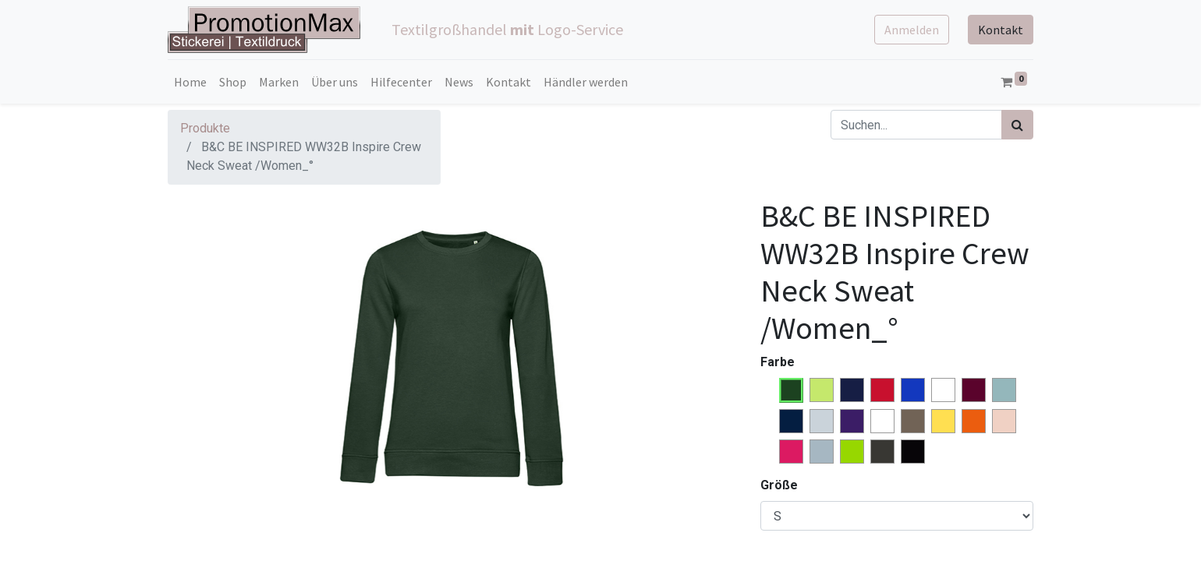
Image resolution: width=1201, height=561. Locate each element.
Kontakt (1000, 29)
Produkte (205, 128)
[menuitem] (190, 81)
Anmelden (911, 29)
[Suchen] (1017, 124)
